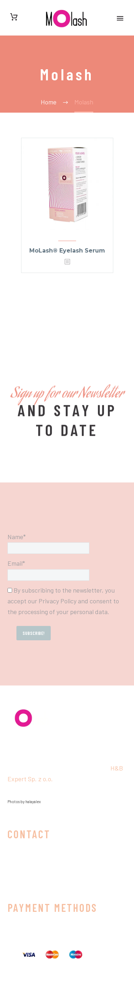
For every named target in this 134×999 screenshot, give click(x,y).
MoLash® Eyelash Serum (67, 250)
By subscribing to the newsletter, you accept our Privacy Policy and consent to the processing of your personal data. (63, 601)
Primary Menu (120, 18)
